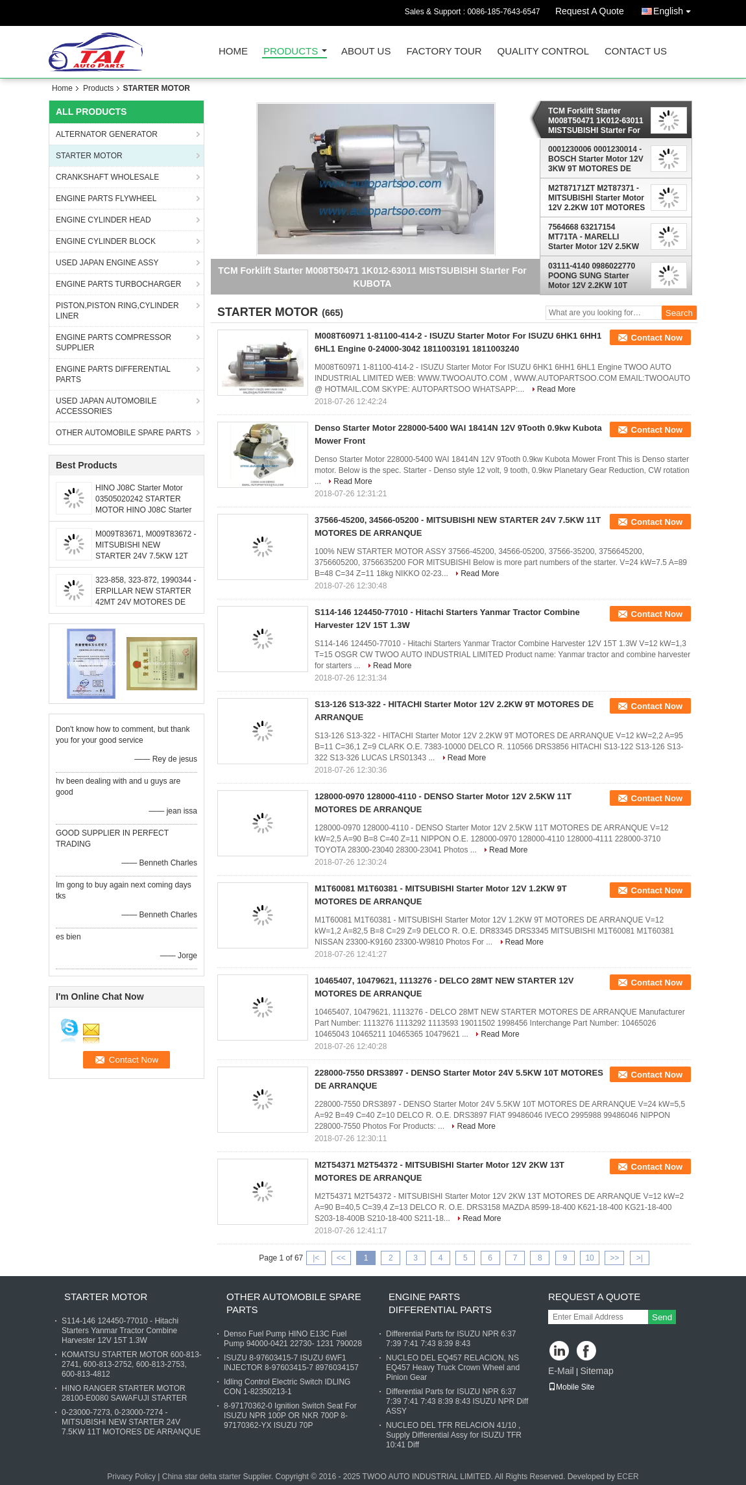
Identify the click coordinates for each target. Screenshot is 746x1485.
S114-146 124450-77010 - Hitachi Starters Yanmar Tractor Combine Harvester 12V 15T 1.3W (120, 1330)
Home (233, 51)
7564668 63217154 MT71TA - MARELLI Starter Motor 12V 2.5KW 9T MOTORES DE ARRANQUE (593, 237)
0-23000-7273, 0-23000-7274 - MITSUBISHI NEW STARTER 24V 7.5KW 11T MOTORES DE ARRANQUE (131, 1422)
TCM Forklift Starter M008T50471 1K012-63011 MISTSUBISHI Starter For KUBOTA (596, 120)
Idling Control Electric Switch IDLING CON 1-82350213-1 (287, 1386)
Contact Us (636, 51)
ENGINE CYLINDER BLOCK (106, 241)
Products (290, 51)
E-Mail (561, 1371)
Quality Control (543, 51)
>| (639, 1257)
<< (341, 1257)
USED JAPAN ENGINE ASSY (107, 262)
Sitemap (596, 1371)
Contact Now (656, 338)
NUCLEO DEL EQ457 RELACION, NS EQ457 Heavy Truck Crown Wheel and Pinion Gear (453, 1367)
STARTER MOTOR (89, 155)
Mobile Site (571, 1387)
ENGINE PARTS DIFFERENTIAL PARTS (113, 374)
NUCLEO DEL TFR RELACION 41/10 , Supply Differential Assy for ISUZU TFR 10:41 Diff (454, 1435)
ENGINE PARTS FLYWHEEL (106, 198)
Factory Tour (443, 51)
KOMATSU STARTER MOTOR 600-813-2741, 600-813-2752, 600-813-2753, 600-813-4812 (132, 1364)
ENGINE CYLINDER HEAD (103, 219)
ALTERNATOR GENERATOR (107, 134)
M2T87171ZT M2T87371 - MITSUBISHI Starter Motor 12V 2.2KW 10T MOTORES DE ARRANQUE (596, 198)
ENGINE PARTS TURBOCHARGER (118, 284)
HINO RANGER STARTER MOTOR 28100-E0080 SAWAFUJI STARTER (124, 1393)
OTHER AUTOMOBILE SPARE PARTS (123, 432)
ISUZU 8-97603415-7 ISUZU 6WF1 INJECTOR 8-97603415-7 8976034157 (291, 1362)
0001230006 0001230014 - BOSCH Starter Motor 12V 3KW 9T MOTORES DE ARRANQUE (596, 159)
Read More (556, 389)
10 (589, 1257)
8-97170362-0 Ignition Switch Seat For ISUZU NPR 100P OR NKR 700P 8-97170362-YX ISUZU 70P (290, 1415)
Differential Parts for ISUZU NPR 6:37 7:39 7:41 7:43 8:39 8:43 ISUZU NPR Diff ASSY (457, 1401)
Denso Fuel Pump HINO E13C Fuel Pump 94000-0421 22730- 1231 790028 (293, 1338)
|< (316, 1257)
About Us (366, 51)
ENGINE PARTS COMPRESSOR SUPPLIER (113, 342)
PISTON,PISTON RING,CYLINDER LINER (117, 310)
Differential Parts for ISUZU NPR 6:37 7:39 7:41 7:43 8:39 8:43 (451, 1338)
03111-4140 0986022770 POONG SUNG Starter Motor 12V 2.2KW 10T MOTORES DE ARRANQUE (591, 275)
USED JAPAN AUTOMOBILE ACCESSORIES (106, 406)
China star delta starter (201, 1476)
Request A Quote (589, 11)
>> (614, 1257)
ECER (627, 1476)
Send (662, 1317)
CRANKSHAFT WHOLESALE (107, 177)
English (675, 8)
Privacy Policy (131, 1476)
